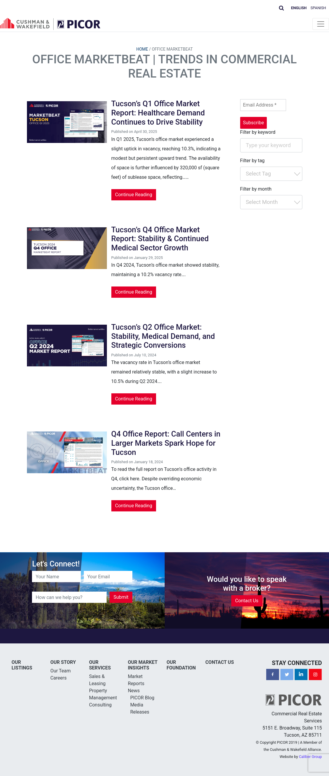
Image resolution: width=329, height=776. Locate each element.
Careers (58, 678)
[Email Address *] (263, 105)
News (134, 690)
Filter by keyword (258, 132)
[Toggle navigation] (320, 24)
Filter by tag (252, 160)
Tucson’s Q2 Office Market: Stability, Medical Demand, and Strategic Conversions (163, 336)
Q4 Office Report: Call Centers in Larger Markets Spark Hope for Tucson (166, 442)
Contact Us (247, 600)
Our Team (60, 671)
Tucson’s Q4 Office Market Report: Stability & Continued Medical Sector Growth (160, 238)
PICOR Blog (142, 698)
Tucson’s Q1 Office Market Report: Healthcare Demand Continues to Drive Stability (158, 112)
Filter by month (256, 189)
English (299, 8)
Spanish (318, 8)
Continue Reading (133, 194)
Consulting (100, 705)
